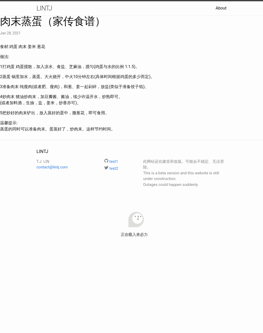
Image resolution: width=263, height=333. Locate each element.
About (221, 8)
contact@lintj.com (52, 167)
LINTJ (44, 8)
